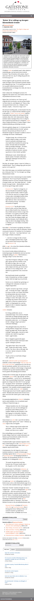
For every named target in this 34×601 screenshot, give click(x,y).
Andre (28, 120)
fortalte (10, 70)
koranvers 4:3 (11, 243)
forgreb (27, 445)
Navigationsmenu (6, 16)
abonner (20, 538)
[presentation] (6, 549)
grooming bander (8, 455)
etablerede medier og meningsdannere (18, 361)
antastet (11, 376)
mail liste (15, 539)
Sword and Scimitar (18, 507)
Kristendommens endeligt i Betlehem (15, 535)
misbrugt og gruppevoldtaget (23, 454)
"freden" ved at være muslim (17, 113)
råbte (21, 389)
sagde (26, 489)
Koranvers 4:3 (9, 189)
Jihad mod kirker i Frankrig (12, 529)
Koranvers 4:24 (9, 206)
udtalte (20, 459)
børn (24, 498)
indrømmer (24, 469)
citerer (4, 423)
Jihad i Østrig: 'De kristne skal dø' (14, 527)
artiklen (16, 255)
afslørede (20, 399)
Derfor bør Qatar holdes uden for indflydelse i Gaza (16, 576)
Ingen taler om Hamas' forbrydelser (12, 552)
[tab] (6, 549)
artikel (13, 420)
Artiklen (5, 310)
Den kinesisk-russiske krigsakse (11, 571)
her (9, 227)
